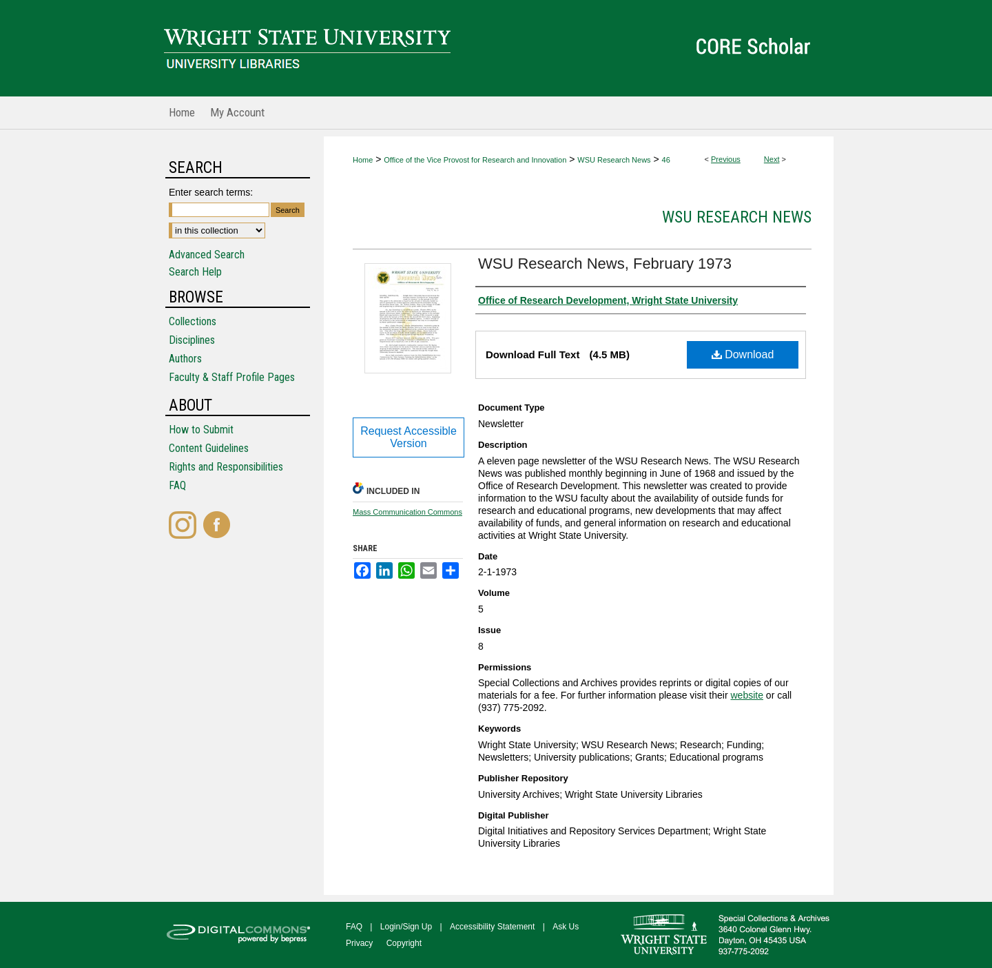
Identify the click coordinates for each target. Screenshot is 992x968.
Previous (726, 159)
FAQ (177, 485)
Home (363, 160)
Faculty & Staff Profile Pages (232, 377)
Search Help (195, 271)
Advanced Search (207, 254)
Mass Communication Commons (407, 512)
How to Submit (201, 429)
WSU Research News (613, 160)
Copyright (404, 943)
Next (772, 159)
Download (743, 354)
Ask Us (565, 926)
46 (666, 160)
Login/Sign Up (406, 926)
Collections (192, 321)
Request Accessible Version (408, 437)
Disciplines (192, 340)
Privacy (359, 943)
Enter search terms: (211, 192)
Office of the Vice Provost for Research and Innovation (475, 160)
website (746, 695)
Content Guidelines (209, 448)
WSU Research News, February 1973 (605, 263)
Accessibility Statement (492, 926)
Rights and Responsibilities (226, 466)
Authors (185, 358)
